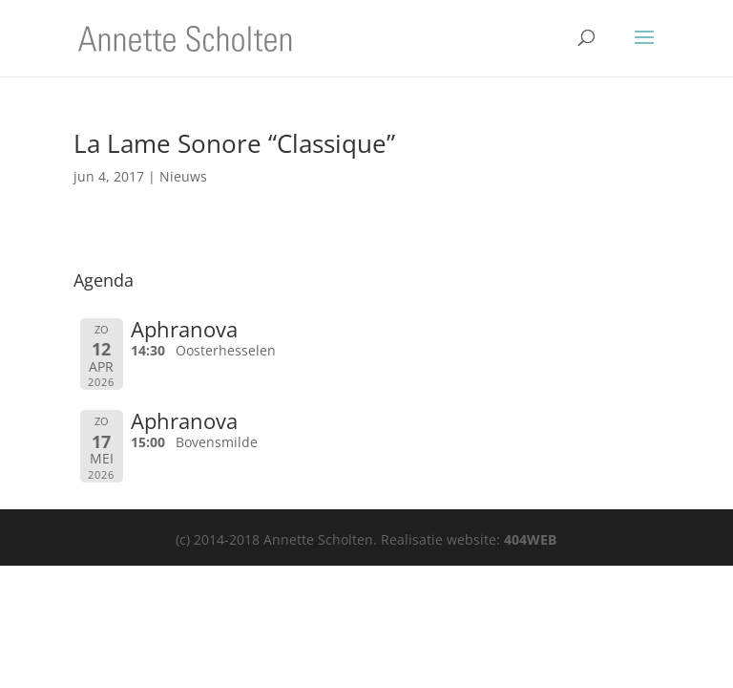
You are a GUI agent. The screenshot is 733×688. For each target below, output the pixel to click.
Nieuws (183, 176)
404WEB (530, 539)
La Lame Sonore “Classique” (234, 143)
